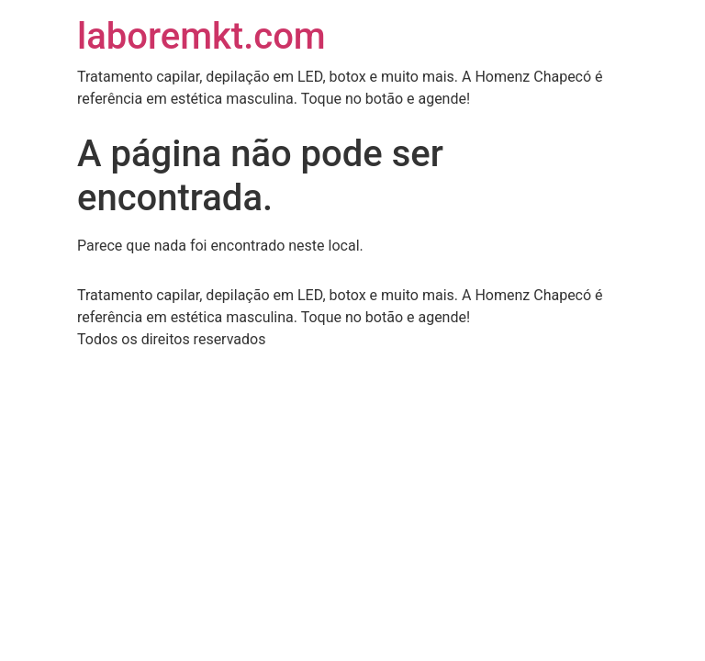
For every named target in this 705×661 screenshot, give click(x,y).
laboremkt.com (201, 36)
